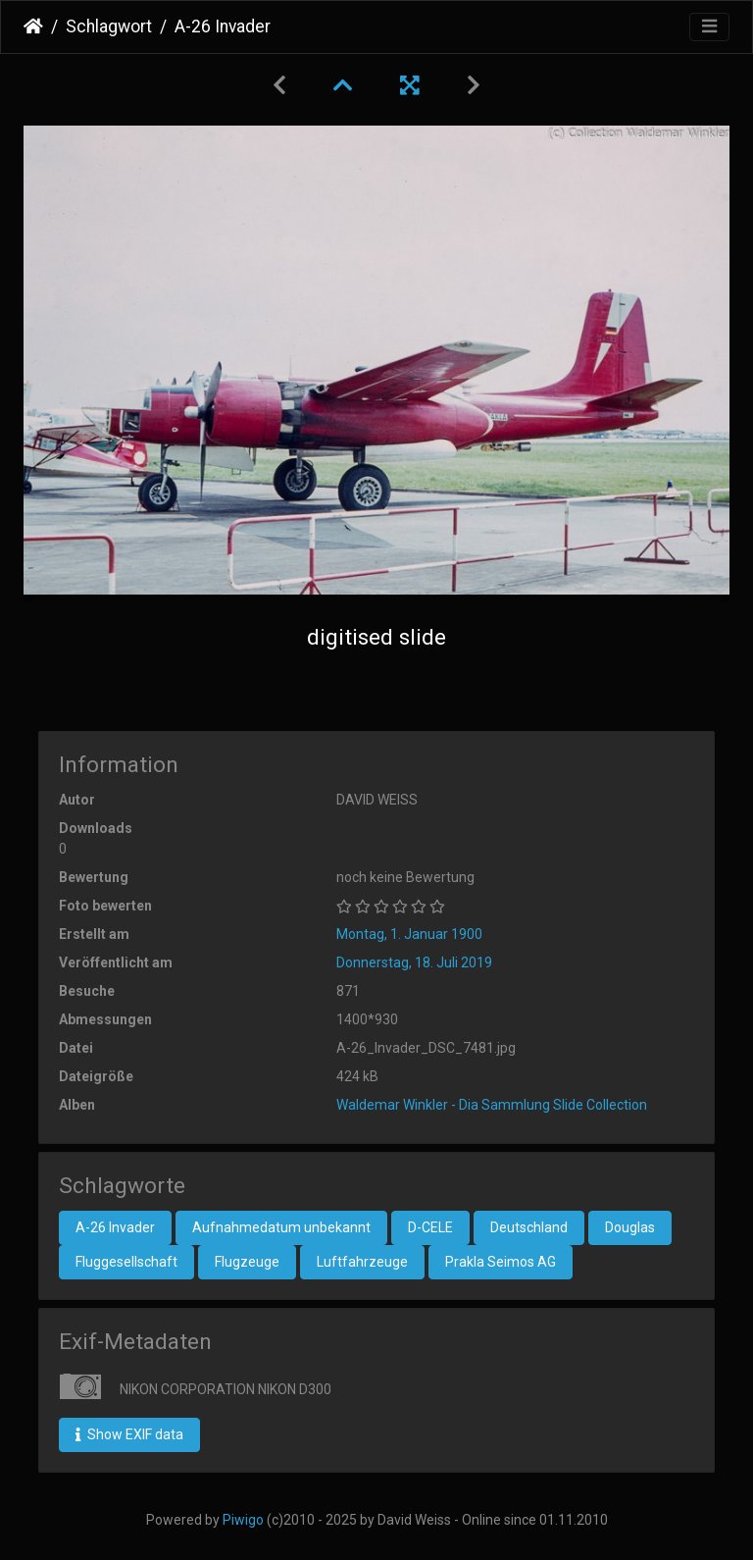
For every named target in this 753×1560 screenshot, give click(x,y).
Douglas (630, 1227)
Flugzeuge (247, 1262)
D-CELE (430, 1227)
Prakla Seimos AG (500, 1262)
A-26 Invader (115, 1227)
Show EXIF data (129, 1434)
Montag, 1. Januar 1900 (409, 934)
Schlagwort (109, 26)
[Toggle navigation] (709, 27)
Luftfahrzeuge (362, 1262)
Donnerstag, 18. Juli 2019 (414, 962)
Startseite (33, 26)
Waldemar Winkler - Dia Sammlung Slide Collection (491, 1105)
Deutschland (529, 1227)
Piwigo (243, 1520)
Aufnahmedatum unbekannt (281, 1227)
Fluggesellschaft (126, 1262)
